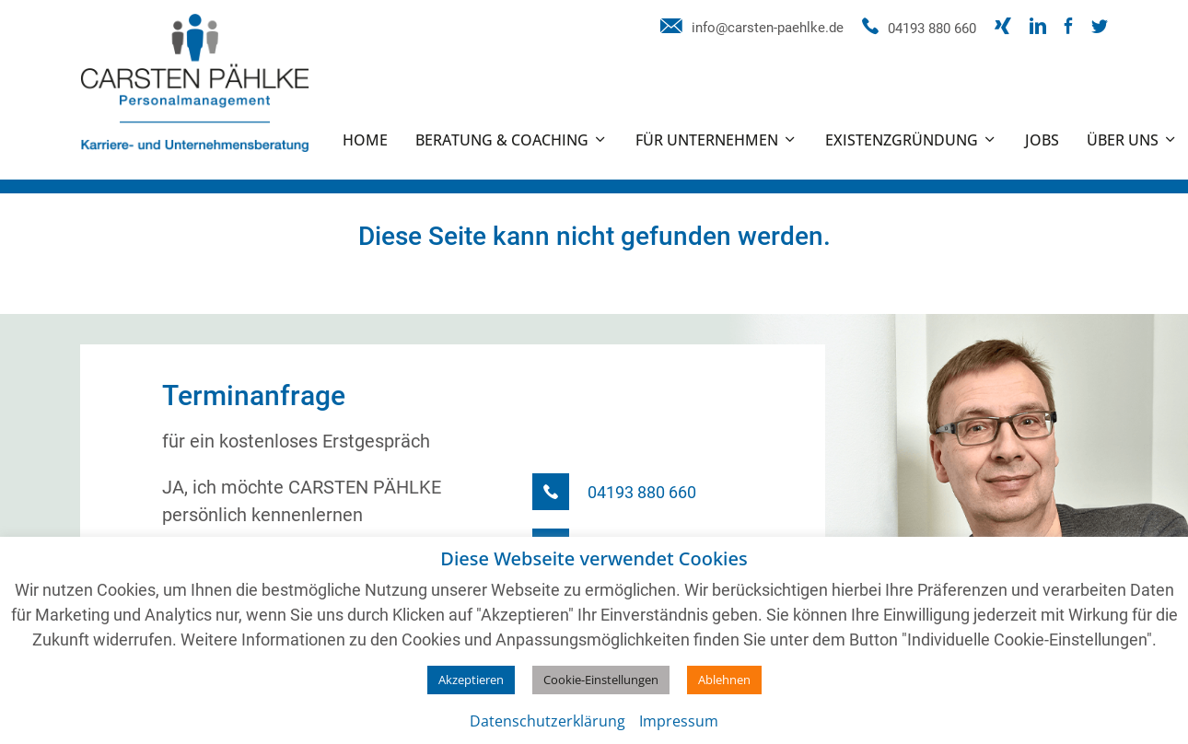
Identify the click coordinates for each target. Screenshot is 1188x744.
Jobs (1042, 140)
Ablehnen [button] (724, 679)
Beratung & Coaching (501, 140)
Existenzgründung (901, 140)
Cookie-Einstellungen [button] (600, 679)
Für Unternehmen (706, 140)
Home (365, 140)
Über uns (1123, 140)
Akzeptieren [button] (471, 679)
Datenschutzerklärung (547, 721)
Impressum (678, 721)
